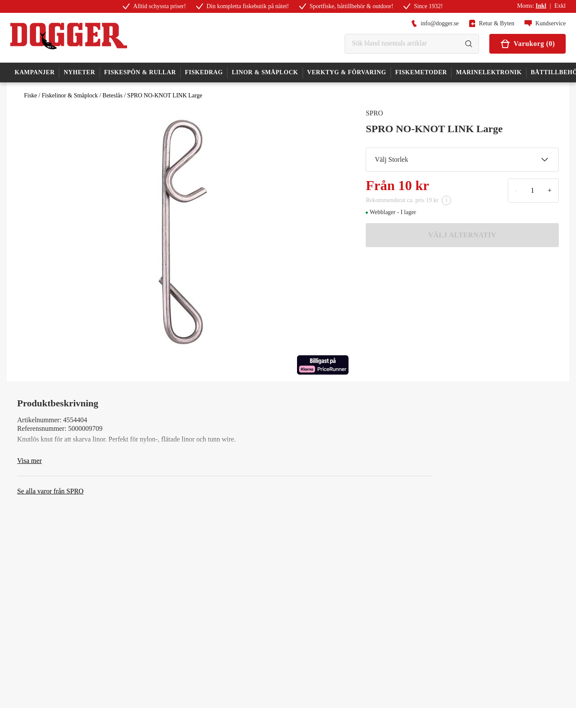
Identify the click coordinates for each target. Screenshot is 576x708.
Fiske (30, 95)
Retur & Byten (491, 23)
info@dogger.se (435, 23)
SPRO (374, 113)
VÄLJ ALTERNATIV (462, 235)
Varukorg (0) (527, 43)
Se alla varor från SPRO (50, 491)
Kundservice (545, 23)
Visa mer (29, 460)
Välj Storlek (461, 159)
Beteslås (113, 95)
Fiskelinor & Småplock (70, 95)
